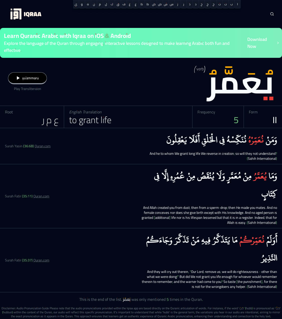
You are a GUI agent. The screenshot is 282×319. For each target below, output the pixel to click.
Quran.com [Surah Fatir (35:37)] (41, 260)
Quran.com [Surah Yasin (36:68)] (43, 146)
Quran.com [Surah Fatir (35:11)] (41, 196)
